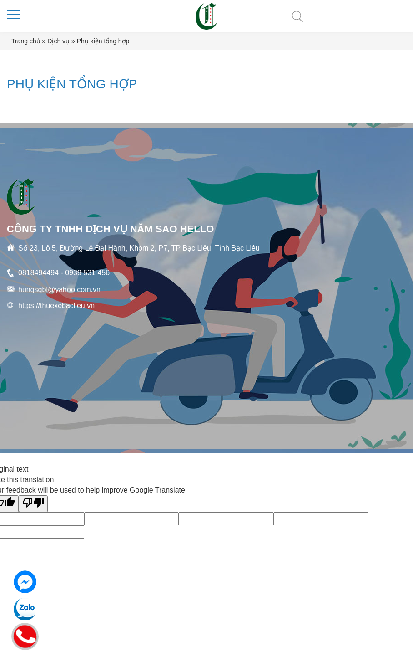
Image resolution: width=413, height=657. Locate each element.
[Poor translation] (33, 503)
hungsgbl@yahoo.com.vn (59, 289)
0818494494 (38, 273)
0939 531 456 (87, 273)
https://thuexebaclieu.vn (56, 305)
